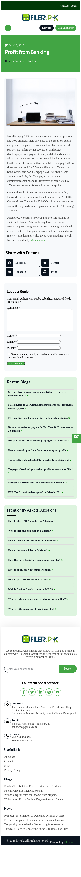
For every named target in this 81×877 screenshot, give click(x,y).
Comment (13, 307)
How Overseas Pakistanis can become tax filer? (34, 564)
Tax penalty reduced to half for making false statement (39, 464)
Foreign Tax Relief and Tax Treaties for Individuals (37, 486)
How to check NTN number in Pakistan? (31, 525)
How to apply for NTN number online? (30, 574)
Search (67, 672)
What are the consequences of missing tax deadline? (37, 603)
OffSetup (69, 846)
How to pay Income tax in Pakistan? (28, 583)
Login (74, 5)
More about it (38, 239)
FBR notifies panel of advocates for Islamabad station (38, 422)
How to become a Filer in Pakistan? (28, 554)
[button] (8, 28)
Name (11, 339)
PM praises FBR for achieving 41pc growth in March (38, 444)
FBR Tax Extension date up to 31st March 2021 (34, 496)
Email (11, 345)
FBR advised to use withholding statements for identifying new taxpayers (40, 411)
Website (11, 351)
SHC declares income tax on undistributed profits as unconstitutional (37, 398)
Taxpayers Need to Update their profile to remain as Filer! (40, 473)
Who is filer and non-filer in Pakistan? (29, 534)
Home (8, 61)
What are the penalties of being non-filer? (31, 613)
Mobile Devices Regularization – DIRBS (30, 593)
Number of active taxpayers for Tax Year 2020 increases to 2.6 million (40, 433)
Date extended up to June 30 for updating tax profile (37, 454)
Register (64, 5)
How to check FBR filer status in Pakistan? (32, 544)
